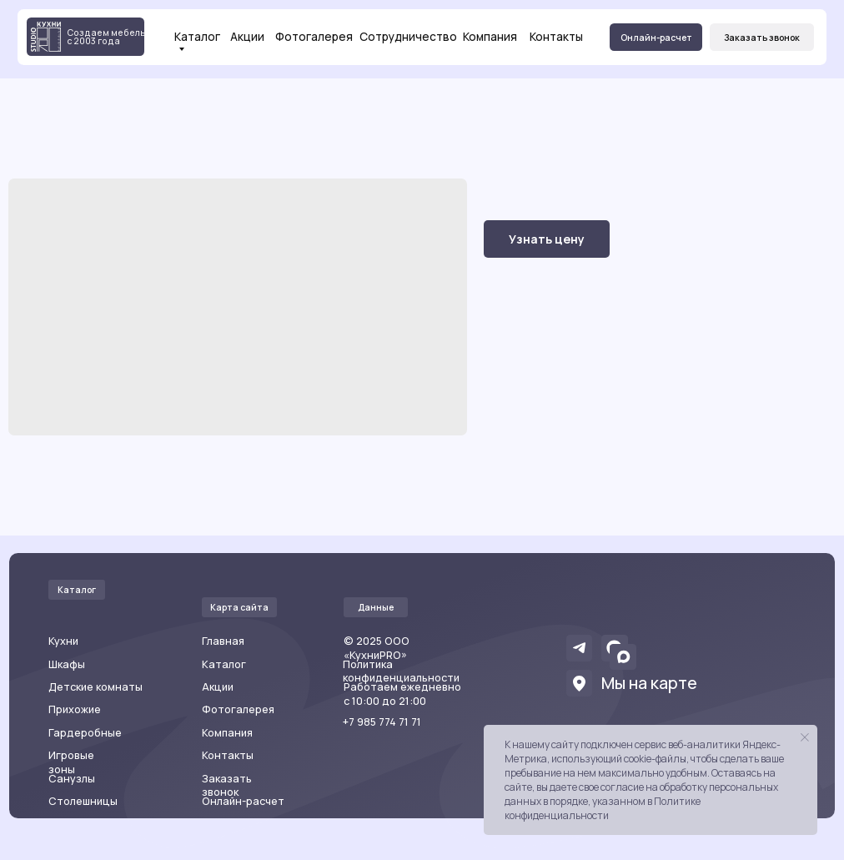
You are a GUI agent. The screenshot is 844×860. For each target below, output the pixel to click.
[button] (762, 37)
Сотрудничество (408, 37)
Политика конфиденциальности (401, 671)
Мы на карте (649, 682)
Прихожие (74, 709)
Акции (247, 37)
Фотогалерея (314, 37)
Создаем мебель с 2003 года (106, 37)
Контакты (556, 37)
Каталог (197, 37)
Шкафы (66, 664)
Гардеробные (85, 733)
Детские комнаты (95, 687)
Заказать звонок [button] (227, 786)
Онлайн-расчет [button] (243, 801)
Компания (490, 37)
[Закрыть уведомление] (804, 737)
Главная (223, 641)
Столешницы (83, 801)
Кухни (63, 641)
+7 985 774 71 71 (382, 722)
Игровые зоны (71, 762)
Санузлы (71, 779)
